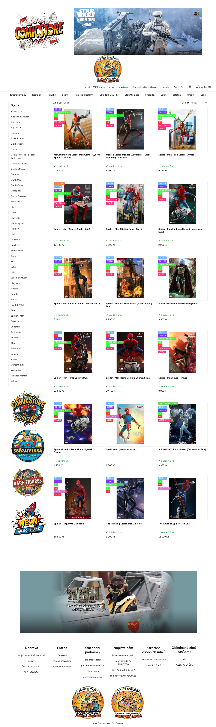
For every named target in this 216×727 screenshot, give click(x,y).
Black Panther (18, 138)
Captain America (19, 163)
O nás (111, 87)
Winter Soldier (18, 364)
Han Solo (15, 217)
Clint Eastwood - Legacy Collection (23, 156)
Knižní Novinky (18, 94)
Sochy (65, 94)
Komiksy (36, 94)
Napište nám (123, 648)
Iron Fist (15, 245)
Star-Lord (15, 321)
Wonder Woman (19, 375)
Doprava (31, 648)
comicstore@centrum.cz (123, 675)
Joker (13, 256)
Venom (14, 353)
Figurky (52, 94)
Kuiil (13, 261)
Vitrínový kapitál (139, 87)
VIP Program (99, 87)
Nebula (14, 288)
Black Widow (17, 143)
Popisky (165, 87)
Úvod (87, 87)
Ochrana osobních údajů (154, 650)
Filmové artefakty (84, 94)
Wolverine (16, 370)
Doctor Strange (18, 196)
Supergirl (15, 326)
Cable (14, 149)
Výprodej (149, 94)
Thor (13, 343)
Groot (13, 212)
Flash (13, 207)
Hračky (190, 94)
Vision (14, 359)
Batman (15, 133)
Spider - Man (17, 315)
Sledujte (154, 87)
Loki (13, 272)
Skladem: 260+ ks (109, 94)
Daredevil (16, 174)
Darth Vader (17, 185)
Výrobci (14, 111)
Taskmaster (16, 332)
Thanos (14, 337)
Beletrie (176, 94)
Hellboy (15, 228)
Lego (203, 94)
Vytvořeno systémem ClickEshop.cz (108, 723)
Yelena (14, 381)
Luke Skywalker (19, 277)
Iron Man (15, 239)
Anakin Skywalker (20, 116)
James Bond (17, 250)
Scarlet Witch (17, 305)
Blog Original (132, 94)
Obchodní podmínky (92, 650)
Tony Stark (16, 348)
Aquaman (16, 127)
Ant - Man (16, 122)
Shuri (13, 310)
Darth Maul (16, 179)
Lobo (13, 266)
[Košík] (199, 87)
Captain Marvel (18, 168)
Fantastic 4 (16, 201)
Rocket (14, 299)
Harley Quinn (17, 223)
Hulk (13, 234)
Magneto (15, 283)
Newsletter (123, 87)
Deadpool (16, 190)
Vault (163, 94)
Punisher (15, 294)
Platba (62, 648)
